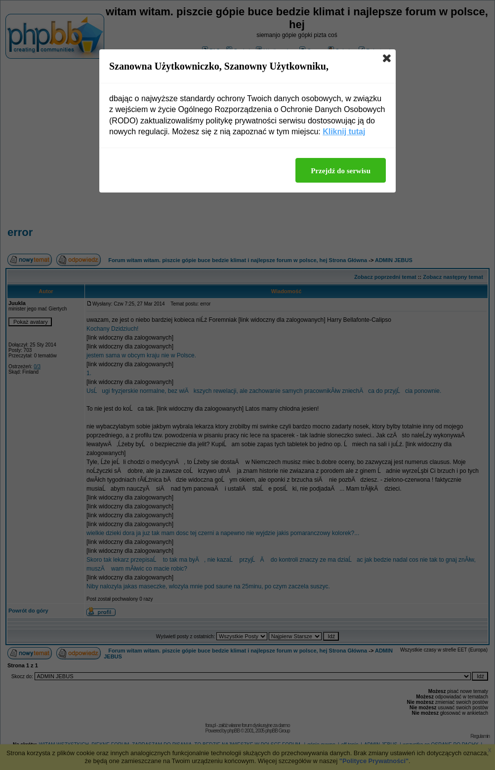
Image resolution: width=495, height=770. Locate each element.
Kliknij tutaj (344, 131)
